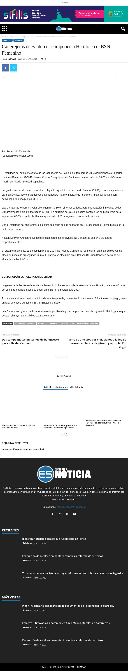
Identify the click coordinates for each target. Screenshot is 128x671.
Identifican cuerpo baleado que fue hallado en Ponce (18, 426)
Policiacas (27, 543)
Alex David (11, 58)
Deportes (13, 36)
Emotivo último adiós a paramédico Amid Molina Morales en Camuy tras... (67, 623)
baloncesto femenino (25, 323)
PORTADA (18, 40)
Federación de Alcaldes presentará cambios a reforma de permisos (60, 426)
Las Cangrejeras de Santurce (85, 323)
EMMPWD (81, 667)
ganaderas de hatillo (59, 323)
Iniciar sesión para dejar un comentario (23, 449)
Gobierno (27, 577)
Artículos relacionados (55, 387)
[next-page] (66, 434)
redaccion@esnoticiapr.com (71, 507)
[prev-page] (62, 434)
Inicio (4, 36)
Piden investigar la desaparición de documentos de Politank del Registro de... (68, 605)
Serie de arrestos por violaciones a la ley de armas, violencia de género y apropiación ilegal (97, 343)
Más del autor (77, 387)
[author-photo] (64, 363)
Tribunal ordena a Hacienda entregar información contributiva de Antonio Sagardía (103, 422)
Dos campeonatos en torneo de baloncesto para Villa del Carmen (30, 341)
